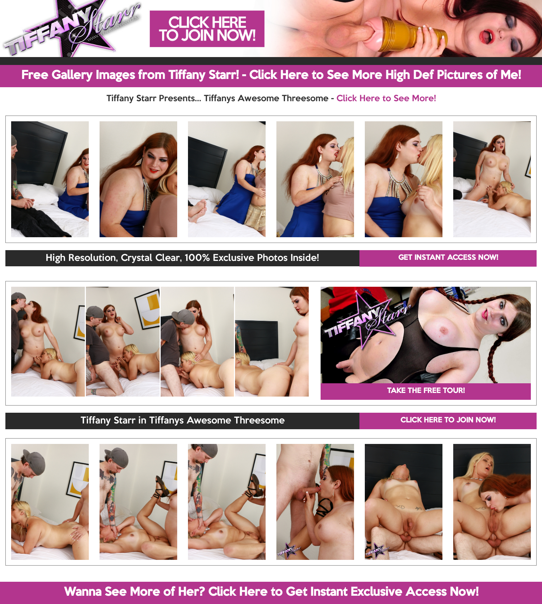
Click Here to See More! (386, 99)
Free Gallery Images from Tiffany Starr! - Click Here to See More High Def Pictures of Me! (271, 75)
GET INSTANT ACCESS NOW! (448, 258)
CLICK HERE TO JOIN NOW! (448, 420)
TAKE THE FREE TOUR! (426, 391)
